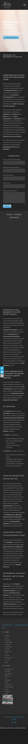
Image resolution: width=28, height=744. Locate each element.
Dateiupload (14, 719)
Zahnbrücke (8, 411)
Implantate (6, 595)
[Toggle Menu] (24, 5)
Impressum (15, 717)
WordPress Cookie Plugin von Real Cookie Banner (13, 728)
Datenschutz (21, 717)
